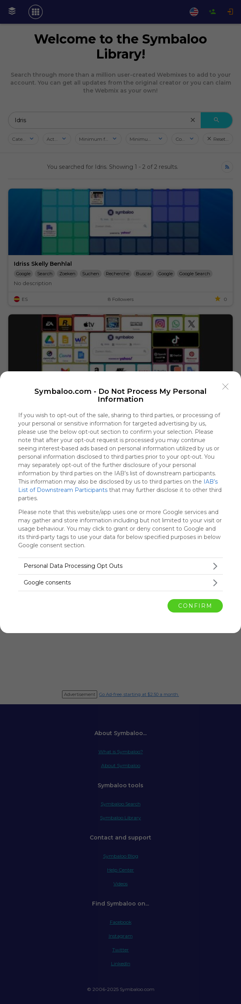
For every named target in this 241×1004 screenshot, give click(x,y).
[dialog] (120, 502)
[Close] (225, 386)
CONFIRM (195, 605)
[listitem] (120, 566)
